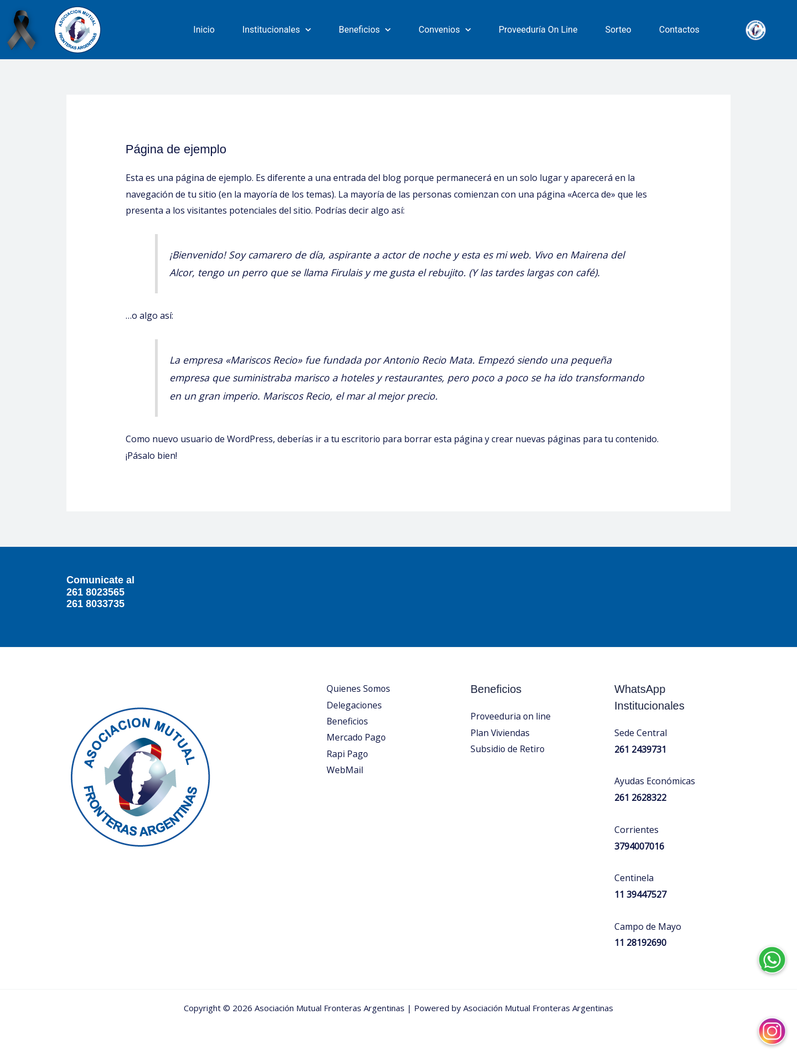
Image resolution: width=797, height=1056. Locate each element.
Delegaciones (354, 705)
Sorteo (618, 29)
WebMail (345, 771)
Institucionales (276, 29)
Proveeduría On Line (538, 29)
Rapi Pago (348, 754)
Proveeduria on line (511, 716)
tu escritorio (356, 439)
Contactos (679, 29)
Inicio (203, 29)
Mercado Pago (357, 738)
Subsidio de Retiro (508, 749)
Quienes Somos (359, 688)
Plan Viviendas (500, 733)
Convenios (444, 29)
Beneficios (365, 29)
